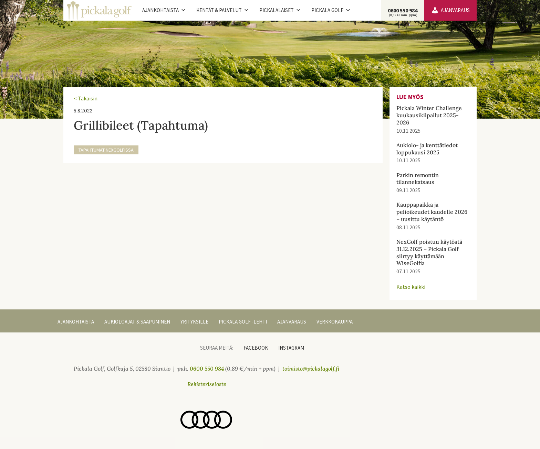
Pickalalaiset (280, 10)
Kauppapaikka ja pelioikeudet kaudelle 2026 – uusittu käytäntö (431, 211)
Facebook (255, 347)
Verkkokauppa (334, 321)
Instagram (291, 347)
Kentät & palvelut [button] (222, 10)
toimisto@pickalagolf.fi (311, 368)
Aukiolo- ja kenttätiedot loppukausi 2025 (427, 149)
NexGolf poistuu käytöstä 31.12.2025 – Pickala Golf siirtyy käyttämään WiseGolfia (429, 252)
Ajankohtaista (164, 10)
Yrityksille (194, 321)
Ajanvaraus (455, 10)
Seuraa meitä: (216, 347)
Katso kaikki (410, 286)
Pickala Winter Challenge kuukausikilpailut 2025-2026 (429, 115)
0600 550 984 (402, 12)
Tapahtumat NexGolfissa (106, 150)
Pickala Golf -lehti (243, 321)
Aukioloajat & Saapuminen (137, 321)
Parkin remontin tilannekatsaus (417, 179)
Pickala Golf (331, 10)
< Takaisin (85, 98)
